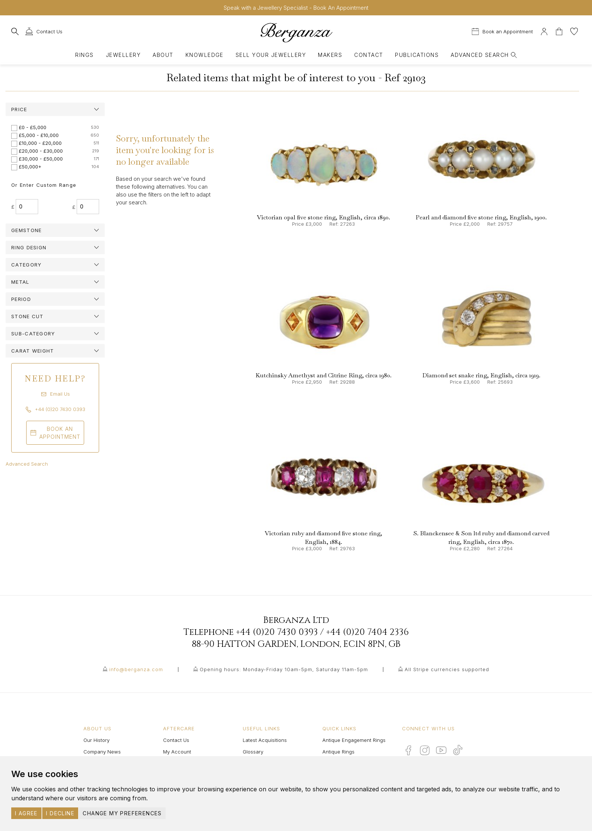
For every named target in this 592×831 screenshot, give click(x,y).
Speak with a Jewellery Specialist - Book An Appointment (296, 7)
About (163, 55)
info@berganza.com (136, 669)
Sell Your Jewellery (271, 55)
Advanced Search (27, 464)
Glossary (253, 752)
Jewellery (123, 55)
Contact (368, 55)
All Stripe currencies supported (447, 669)
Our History (96, 740)
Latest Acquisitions (265, 740)
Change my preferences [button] (122, 813)
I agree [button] (26, 813)
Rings (84, 55)
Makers (330, 55)
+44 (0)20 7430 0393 (277, 632)
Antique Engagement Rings (354, 740)
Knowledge (204, 55)
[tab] (55, 109)
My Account (177, 752)
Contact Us (176, 740)
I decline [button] (60, 813)
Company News (102, 752)
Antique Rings (338, 752)
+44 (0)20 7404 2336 (367, 632)
